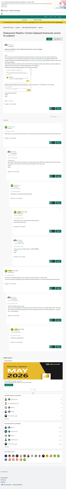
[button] (49, 39)
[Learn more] (8, 385)
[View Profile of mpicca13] (10, 126)
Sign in (50, 16)
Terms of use (3, 479)
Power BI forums (8, 27)
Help (55, 16)
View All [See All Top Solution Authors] (6, 418)
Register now (4, 6)
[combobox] (48, 19)
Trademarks (3, 481)
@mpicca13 (11, 160)
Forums (18, 27)
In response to (12, 154)
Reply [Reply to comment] (58, 142)
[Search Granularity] (26, 19)
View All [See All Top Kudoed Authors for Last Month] (6, 447)
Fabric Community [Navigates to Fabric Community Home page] (15, 10)
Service (40, 27)
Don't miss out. (59, 22)
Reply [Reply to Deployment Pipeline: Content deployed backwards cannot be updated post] (58, 108)
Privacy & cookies (4, 477)
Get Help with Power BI (29, 27)
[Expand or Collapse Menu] (2, 13)
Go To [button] (59, 16)
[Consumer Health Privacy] (17, 484)
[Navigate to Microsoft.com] (4, 10)
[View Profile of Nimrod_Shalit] (24, 211)
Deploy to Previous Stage (36, 60)
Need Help (11, 100)
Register (45, 16)
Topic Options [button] (57, 39)
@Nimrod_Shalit (17, 249)
